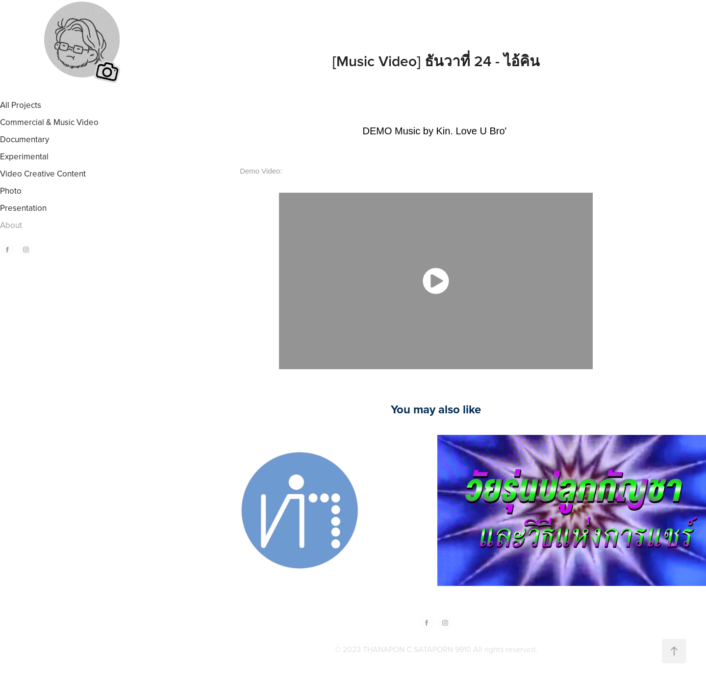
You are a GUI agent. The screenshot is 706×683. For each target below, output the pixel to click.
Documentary (24, 139)
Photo (11, 191)
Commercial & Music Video (49, 122)
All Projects (20, 105)
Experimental (24, 156)
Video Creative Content (43, 173)
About (11, 225)
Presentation (23, 208)
